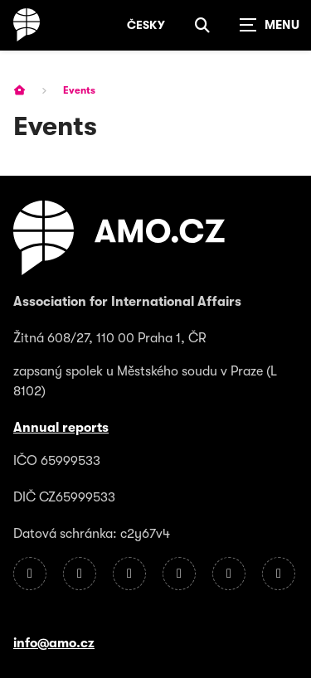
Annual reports (61, 427)
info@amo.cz (54, 643)
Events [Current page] (79, 90)
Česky (146, 24)
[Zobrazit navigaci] (269, 25)
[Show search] (202, 25)
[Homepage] (26, 24)
